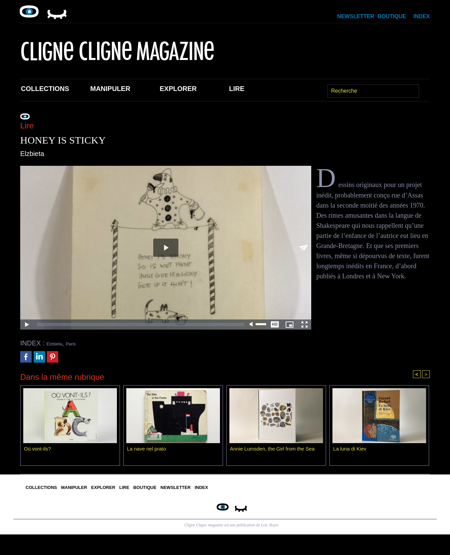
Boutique (392, 16)
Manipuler (110, 88)
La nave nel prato (148, 450)
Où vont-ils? (38, 450)
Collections (45, 88)
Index (421, 16)
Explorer (178, 88)
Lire (237, 88)
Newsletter (355, 16)
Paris (82, 343)
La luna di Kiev (350, 450)
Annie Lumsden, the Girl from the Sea (275, 450)
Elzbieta (58, 343)
